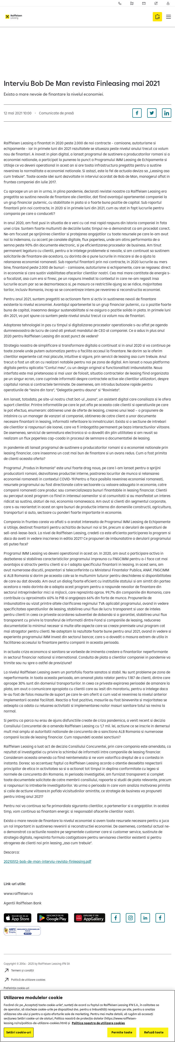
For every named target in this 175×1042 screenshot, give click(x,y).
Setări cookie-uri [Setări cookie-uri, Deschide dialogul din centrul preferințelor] (18, 1032)
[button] (168, 16)
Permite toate (121, 1032)
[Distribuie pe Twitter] (151, 113)
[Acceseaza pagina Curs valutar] (156, 3)
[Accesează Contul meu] (168, 3)
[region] (87, 1016)
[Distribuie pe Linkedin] (166, 113)
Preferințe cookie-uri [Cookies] (16, 988)
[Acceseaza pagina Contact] (120, 3)
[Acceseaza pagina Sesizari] (144, 3)
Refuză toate (153, 1032)
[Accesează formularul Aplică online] (157, 16)
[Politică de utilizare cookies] (24, 980)
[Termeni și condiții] (19, 970)
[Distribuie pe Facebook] (137, 113)
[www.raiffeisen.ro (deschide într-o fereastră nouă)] (18, 893)
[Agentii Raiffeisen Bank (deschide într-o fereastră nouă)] (22, 903)
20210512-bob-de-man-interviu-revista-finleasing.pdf (47, 861)
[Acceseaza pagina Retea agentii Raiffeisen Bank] (132, 3)
